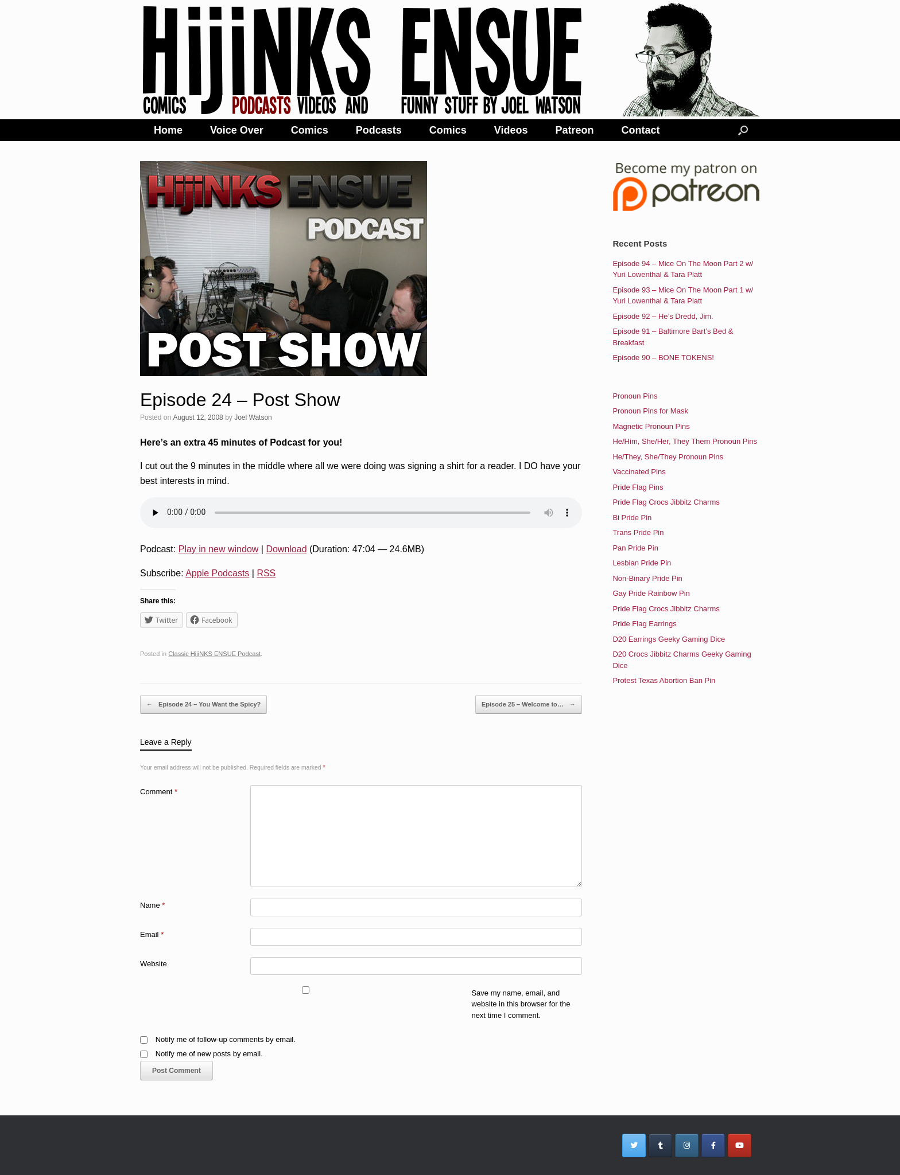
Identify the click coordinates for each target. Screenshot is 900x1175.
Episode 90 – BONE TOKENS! (663, 357)
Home (168, 130)
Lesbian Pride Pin (641, 563)
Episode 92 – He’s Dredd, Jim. (662, 316)
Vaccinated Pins (638, 471)
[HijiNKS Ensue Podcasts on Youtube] (739, 1145)
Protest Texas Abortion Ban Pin (663, 680)
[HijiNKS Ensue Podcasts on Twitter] (634, 1145)
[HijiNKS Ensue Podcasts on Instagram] (687, 1145)
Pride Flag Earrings (644, 623)
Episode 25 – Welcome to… (529, 705)
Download (286, 549)
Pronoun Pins (634, 396)
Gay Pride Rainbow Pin (650, 593)
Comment (158, 791)
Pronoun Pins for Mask (650, 411)
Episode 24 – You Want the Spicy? (203, 705)
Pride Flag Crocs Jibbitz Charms (665, 502)
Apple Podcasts (217, 573)
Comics (309, 130)
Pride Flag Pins (637, 487)
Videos (511, 130)
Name (152, 905)
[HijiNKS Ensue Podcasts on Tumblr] (660, 1145)
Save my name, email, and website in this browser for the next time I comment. (520, 1004)
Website (153, 963)
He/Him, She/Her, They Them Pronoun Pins (684, 441)
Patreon (575, 130)
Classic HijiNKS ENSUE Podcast (214, 653)
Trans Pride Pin (638, 532)
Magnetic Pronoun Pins (650, 426)
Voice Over (236, 130)
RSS (266, 573)
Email (152, 934)
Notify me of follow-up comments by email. (226, 1039)
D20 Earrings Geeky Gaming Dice (668, 639)
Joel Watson (253, 417)
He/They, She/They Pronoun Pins (667, 456)
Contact (641, 130)
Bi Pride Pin (631, 517)
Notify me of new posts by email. (209, 1053)
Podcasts (379, 130)
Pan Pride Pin (635, 548)
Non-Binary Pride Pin (647, 578)
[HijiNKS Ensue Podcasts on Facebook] (713, 1145)
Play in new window (219, 549)
